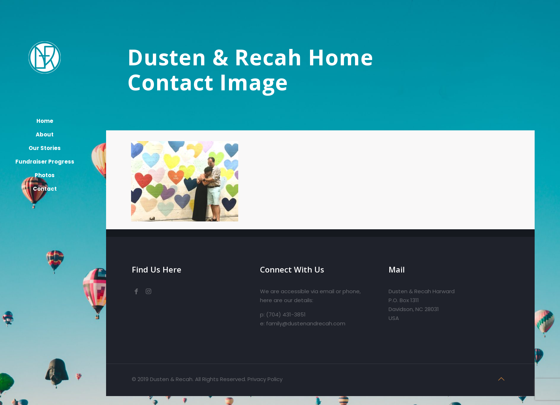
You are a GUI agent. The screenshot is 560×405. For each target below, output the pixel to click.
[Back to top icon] (501, 378)
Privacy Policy (265, 379)
